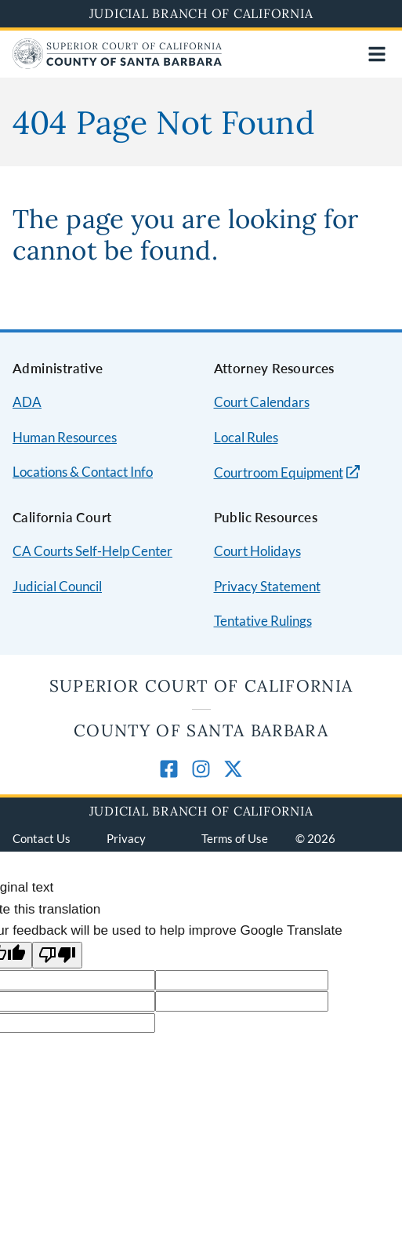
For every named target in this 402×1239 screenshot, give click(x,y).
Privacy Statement (267, 586)
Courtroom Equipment (278, 472)
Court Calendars (262, 402)
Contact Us (42, 838)
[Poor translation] (57, 955)
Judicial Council (57, 586)
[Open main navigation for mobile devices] (377, 54)
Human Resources (65, 437)
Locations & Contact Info (83, 471)
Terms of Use (234, 838)
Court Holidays (257, 551)
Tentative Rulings (263, 620)
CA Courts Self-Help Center (92, 551)
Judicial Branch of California (201, 13)
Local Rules (246, 437)
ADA (27, 402)
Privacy (126, 838)
